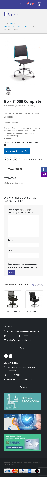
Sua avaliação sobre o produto (21, 213)
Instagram (10, 356)
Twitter (10, 159)
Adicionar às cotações (17, 151)
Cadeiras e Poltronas (23, 142)
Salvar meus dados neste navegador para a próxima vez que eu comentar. (23, 265)
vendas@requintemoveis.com (19, 340)
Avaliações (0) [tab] (15, 169)
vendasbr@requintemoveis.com (19, 379)
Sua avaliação (13, 210)
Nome (11, 240)
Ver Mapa (23, 348)
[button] (33, 284)
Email (15, 159)
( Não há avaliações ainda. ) (25, 106)
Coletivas (37, 142)
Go (5, 145)
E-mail (11, 250)
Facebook (6, 159)
